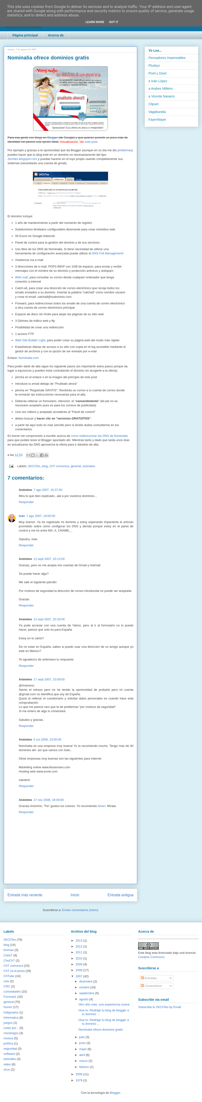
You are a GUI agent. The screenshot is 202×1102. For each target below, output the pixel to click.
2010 (79, 958)
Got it (113, 22)
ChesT (8, 955)
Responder (26, 502)
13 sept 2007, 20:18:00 (49, 619)
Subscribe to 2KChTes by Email (159, 1007)
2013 (79, 940)
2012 (79, 946)
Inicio (75, 895)
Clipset (153, 104)
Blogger (52, 137)
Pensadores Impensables (167, 58)
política (8, 1043)
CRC (7, 986)
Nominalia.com (29, 358)
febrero (84, 1067)
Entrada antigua (120, 895)
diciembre (86, 981)
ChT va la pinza (14, 971)
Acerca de (56, 35)
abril (82, 1055)
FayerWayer (157, 119)
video (7, 1064)
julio (82, 1037)
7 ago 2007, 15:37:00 (47, 490)
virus (7, 1069)
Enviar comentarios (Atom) (80, 910)
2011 (79, 952)
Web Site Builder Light (30, 340)
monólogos (11, 1033)
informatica (11, 1017)
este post (91, 142)
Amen (101, 806)
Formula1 (10, 996)
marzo (84, 1061)
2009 (79, 964)
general (76, 466)
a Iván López (157, 81)
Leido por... (11, 1028)
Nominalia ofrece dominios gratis (100, 1029)
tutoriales (89, 466)
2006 (79, 1074)
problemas (124, 150)
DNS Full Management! (108, 253)
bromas (9, 950)
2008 (79, 970)
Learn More (94, 22)
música (8, 1038)
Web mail (21, 277)
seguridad (10, 1048)
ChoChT (9, 960)
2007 (79, 976)
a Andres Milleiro (160, 88)
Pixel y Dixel (157, 73)
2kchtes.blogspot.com (22, 159)
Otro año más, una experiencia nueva (103, 1004)
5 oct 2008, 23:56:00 (47, 739)
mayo (83, 1049)
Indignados (11, 1012)
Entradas (149, 978)
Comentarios (151, 986)
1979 (79, 1080)
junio (82, 1043)
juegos (8, 1022)
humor (8, 1007)
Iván (22, 516)
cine (6, 981)
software (9, 1053)
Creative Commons (151, 957)
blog (45, 466)
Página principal (25, 35)
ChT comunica (59, 466)
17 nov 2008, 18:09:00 (48, 800)
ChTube (9, 976)
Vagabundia (157, 112)
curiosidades (12, 991)
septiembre (87, 993)
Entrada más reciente (25, 895)
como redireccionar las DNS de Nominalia (99, 436)
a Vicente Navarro (161, 96)
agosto (84, 999)
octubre (84, 987)
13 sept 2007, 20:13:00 (49, 559)
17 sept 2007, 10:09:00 (49, 679)
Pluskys (154, 65)
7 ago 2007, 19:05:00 (40, 516)
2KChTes (34, 466)
